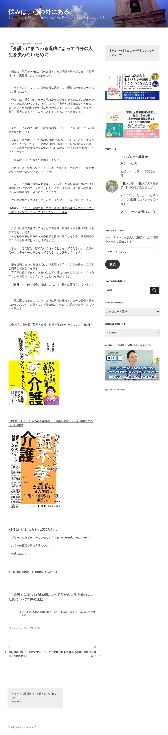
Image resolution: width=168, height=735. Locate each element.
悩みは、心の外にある (39, 11)
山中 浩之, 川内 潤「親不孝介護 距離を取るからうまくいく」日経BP (51, 324)
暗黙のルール (27, 572)
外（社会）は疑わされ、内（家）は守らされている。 (59, 284)
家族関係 (39, 572)
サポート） (18, 702)
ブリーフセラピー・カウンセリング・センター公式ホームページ (50, 537)
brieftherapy (36, 44)
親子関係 (17, 572)
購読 (113, 264)
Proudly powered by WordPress (24, 727)
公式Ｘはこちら (20, 553)
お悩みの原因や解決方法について (31, 545)
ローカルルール (50, 572)
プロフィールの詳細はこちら (138, 211)
